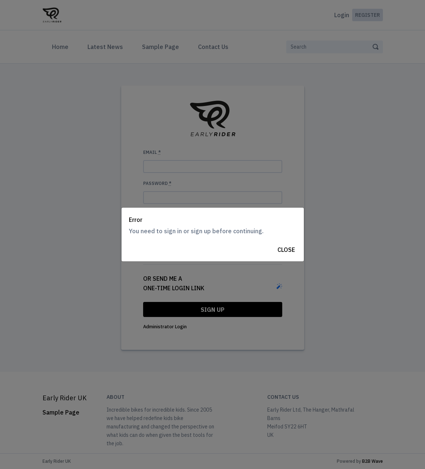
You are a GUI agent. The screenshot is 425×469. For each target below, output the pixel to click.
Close (286, 249)
